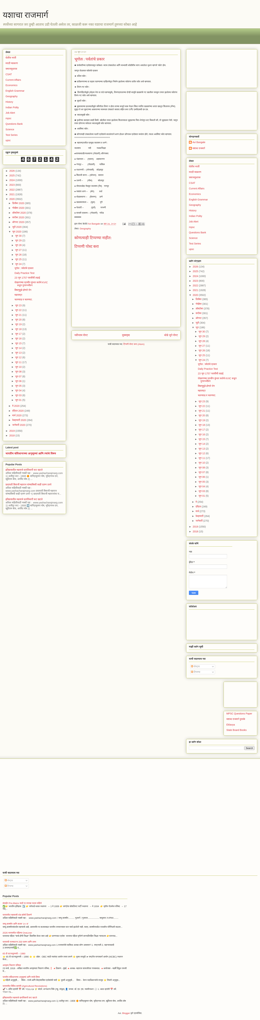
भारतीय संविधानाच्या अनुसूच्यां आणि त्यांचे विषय (31, 453)
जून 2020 (17, 231)
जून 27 (18, 250)
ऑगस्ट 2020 (18, 222)
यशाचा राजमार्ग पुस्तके (235, 719)
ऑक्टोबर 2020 (19, 212)
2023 (12, 184)
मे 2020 (16, 406)
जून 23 (18, 305)
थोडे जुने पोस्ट (171, 335)
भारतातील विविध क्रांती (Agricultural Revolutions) (25, 986)
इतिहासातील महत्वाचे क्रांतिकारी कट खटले (24, 469)
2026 (12, 170)
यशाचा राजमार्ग (25, 15)
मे (196, 501)
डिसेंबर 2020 (18, 203)
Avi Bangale (198, 142)
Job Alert (10, 112)
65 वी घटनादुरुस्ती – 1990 (14, 953)
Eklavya (230, 724)
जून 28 (18, 245)
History (9, 101)
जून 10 (18, 367)
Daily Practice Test (24, 273)
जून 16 (18, 338)
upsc (8, 140)
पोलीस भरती (11, 57)
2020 (12, 199)
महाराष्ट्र (18, 294)
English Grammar (15, 90)
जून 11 (18, 362)
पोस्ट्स (195, 666)
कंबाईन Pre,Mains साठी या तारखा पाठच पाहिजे (22, 903)
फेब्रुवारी (200, 516)
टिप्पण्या (195, 672)
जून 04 (18, 390)
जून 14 (18, 348)
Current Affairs (13, 79)
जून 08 (18, 371)
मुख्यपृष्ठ (126, 335)
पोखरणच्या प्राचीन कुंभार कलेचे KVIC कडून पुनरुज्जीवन (31, 284)
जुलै (198, 322)
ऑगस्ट (199, 318)
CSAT (9, 74)
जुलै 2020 (17, 227)
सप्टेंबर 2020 (18, 217)
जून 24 (18, 264)
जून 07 (18, 376)
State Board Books (236, 730)
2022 (12, 189)
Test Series (12, 135)
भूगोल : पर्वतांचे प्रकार (24, 268)
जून (197, 327)
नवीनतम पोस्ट (81, 335)
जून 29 (18, 240)
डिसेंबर (199, 299)
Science (10, 129)
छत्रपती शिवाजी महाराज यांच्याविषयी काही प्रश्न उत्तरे (28, 484)
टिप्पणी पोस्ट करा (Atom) (134, 344)
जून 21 (18, 315)
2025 (12, 175)
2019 (12, 430)
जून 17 (18, 333)
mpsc (8, 118)
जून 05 (18, 385)
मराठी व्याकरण (12, 63)
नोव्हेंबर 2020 (18, 207)
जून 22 (18, 310)
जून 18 (18, 329)
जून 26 (18, 254)
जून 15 (18, 343)
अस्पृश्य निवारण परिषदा (12, 965)
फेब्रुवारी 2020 (19, 420)
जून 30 (18, 235)
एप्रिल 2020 (18, 410)
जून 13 (18, 352)
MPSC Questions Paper (239, 713)
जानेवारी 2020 (19, 425)
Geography (85, 228)
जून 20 (18, 319)
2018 (12, 435)
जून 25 (18, 259)
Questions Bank (14, 123)
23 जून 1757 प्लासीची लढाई (27, 277)
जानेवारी (199, 520)
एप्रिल (199, 506)
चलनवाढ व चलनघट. (24, 299)
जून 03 (18, 395)
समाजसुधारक (11, 68)
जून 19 (18, 324)
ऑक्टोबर (200, 308)
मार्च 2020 (17, 415)
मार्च (198, 511)
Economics (11, 85)
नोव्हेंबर (199, 303)
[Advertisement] (109, 36)
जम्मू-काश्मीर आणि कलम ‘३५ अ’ (15, 923)
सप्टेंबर (199, 313)
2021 (12, 194)
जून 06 (18, 381)
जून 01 (18, 400)
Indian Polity (12, 107)
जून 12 (18, 357)
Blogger (126, 1013)
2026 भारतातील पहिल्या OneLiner (17, 932)
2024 (12, 180)
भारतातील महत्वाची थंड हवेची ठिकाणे (17, 914)
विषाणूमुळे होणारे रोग (23, 290)
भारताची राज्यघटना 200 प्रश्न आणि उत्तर (19, 941)
